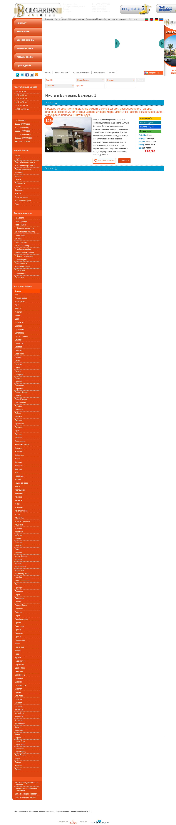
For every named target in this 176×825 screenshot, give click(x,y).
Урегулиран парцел (23, 201)
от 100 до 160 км (22, 109)
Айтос (17, 294)
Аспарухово (20, 301)
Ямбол (18, 769)
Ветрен (18, 368)
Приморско (19, 626)
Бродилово (19, 329)
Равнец (18, 650)
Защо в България (61, 72)
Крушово (18, 528)
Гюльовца (19, 410)
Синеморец (20, 675)
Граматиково (20, 403)
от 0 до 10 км (20, 92)
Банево (18, 315)
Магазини (19, 176)
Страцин (18, 699)
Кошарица (19, 518)
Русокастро (20, 661)
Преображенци (21, 619)
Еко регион (19, 277)
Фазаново (19, 731)
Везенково (19, 354)
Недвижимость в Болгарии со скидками (26, 789)
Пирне (17, 595)
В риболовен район (23, 249)
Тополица (19, 717)
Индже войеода (21, 483)
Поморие (19, 612)
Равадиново (20, 640)
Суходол (18, 703)
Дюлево (18, 438)
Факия (17, 734)
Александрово (21, 298)
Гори (17, 204)
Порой (17, 616)
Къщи (17, 155)
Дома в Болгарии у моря (25, 797)
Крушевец (19, 525)
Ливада (18, 539)
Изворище (19, 476)
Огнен (17, 584)
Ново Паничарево (22, 581)
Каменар (18, 497)
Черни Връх (20, 741)
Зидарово (19, 465)
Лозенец (18, 546)
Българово (19, 343)
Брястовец (19, 333)
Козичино (19, 507)
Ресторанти (20, 183)
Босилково (19, 322)
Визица (18, 371)
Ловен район (20, 225)
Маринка (18, 560)
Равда (17, 643)
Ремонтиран (145, 131)
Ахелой (18, 308)
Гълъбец (18, 406)
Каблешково (20, 490)
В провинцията (21, 260)
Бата (17, 319)
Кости (17, 514)
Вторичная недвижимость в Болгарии (26, 784)
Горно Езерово (21, 399)
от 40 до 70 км (21, 102)
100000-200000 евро (23, 138)
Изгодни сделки (147, 123)
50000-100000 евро (23, 134)
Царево (18, 738)
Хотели (18, 194)
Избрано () (154, 73)
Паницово (19, 591)
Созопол (18, 689)
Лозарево (19, 542)
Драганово (19, 424)
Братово (18, 326)
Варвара (18, 347)
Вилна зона (20, 235)
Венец (17, 361)
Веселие (18, 364)
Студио (18, 159)
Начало (47, 72)
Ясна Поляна (20, 755)
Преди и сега (91, 19)
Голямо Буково (21, 392)
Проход (18, 636)
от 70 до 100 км (21, 106)
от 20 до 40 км (21, 99)
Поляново (19, 609)
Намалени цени (147, 127)
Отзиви (112, 72)
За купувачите (99, 72)
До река (18, 239)
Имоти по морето (61, 19)
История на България (81, 72)
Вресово (18, 382)
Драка (17, 431)
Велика (18, 357)
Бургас (18, 291)
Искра (17, 486)
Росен (17, 654)
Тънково (18, 727)
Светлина (19, 671)
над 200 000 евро (22, 141)
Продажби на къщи (76, 19)
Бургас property (21, 336)
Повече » (124, 160)
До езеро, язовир (22, 246)
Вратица (18, 378)
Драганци (19, 427)
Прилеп (18, 623)
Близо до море (21, 221)
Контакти (133, 19)
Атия (17, 305)
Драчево (18, 434)
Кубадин (18, 535)
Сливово (18, 682)
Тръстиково (20, 724)
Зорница (18, 469)
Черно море (20, 745)
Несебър (18, 577)
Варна (17, 759)
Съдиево (18, 706)
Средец (18, 692)
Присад (18, 629)
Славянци (19, 678)
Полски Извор (21, 605)
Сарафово (19, 664)
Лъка (17, 549)
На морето (19, 218)
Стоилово (19, 696)
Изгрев (18, 479)
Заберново (19, 455)
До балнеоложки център (25, 232)
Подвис (18, 602)
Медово (18, 563)
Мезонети (19, 173)
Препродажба (146, 118)
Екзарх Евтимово (22, 445)
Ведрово (18, 350)
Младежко (19, 570)
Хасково (18, 766)
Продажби (49, 19)
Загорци (18, 462)
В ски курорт (20, 270)
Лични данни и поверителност (117, 19)
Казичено (19, 493)
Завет (17, 458)
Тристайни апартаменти (25, 166)
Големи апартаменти (24, 169)
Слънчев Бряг (21, 685)
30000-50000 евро (22, 131)
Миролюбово (20, 567)
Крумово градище (22, 521)
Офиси (18, 180)
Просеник (19, 633)
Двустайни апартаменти (25, 162)
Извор (17, 472)
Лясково (18, 553)
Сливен (18, 762)
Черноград (19, 748)
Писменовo (20, 598)
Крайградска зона (22, 267)
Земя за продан (21, 197)
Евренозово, (20, 441)
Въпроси (100, 19)
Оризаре (18, 588)
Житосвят (19, 452)
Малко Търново (21, 556)
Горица (18, 396)
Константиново (21, 511)
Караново (19, 500)
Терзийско (19, 713)
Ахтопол (18, 312)
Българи (18, 340)
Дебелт (18, 413)
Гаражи (18, 187)
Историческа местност (24, 253)
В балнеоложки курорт (24, 228)
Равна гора (19, 647)
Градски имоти (21, 263)
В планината (20, 274)
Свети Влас (20, 668)
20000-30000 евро (22, 127)
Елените (18, 448)
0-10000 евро (20, 120)
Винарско (19, 375)
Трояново (19, 720)
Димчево (18, 420)
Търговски (19, 190)
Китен (17, 504)
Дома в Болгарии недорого (26, 794)
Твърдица (19, 710)
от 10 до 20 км (21, 95)
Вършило (19, 389)
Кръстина (19, 532)
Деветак (18, 417)
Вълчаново (19, 385)
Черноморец (20, 752)
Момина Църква (22, 574)
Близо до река (21, 242)
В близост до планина (24, 256)
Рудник (18, 657)
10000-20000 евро (22, 124)
